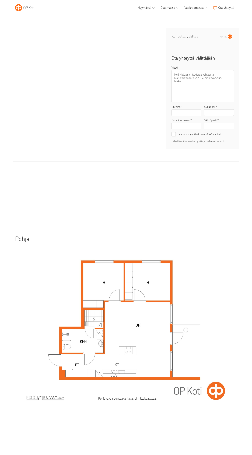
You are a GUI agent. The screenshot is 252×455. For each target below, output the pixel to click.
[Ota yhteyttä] (223, 7)
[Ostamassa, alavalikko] (170, 7)
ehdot (220, 141)
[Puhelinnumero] (186, 126)
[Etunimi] (186, 112)
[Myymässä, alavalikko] (146, 7)
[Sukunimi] (219, 112)
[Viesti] (203, 86)
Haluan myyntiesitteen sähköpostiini (199, 134)
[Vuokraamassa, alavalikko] (196, 7)
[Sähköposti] (219, 126)
